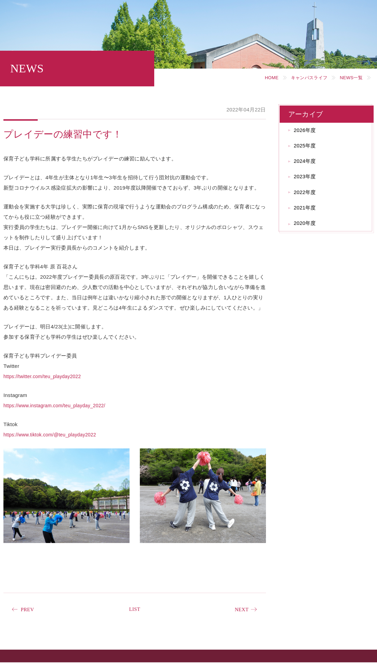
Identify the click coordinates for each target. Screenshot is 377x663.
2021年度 (307, 215)
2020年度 (307, 232)
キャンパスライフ (304, 77)
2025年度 (307, 148)
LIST (135, 609)
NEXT (240, 610)
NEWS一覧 (349, 77)
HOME (263, 77)
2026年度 (307, 131)
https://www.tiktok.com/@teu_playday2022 (53, 434)
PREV (28, 610)
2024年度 (307, 165)
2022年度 (307, 198)
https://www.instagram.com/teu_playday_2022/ (58, 405)
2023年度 (307, 181)
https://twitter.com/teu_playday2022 (45, 376)
